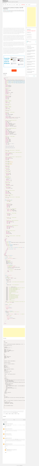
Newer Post (4, 419)
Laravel (14, 4)
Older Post (24, 419)
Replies (6, 448)
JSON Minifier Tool (29, 32)
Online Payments (16, 439)
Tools (19, 4)
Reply (5, 452)
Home (3, 4)
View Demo (14, 70)
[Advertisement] (14, 332)
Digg (18, 413)
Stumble (16, 413)
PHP (5, 4)
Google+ (13, 413)
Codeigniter (17, 4)
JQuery (10, 4)
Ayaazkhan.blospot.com (9, 449)
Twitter (10, 413)
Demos (26, 4)
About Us (29, 4)
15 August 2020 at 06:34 (14, 449)
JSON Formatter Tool (29, 34)
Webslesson (5, 1)
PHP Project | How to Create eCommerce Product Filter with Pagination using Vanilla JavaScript (31, 51)
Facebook (7, 413)
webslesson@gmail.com (15, 412)
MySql (7, 4)
